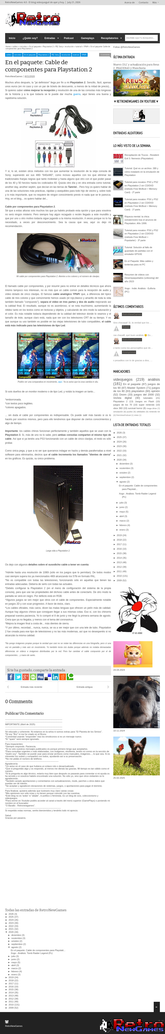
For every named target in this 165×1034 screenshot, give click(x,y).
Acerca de (130, 2)
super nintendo (146, 405)
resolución (65, 55)
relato (136, 415)
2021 (11, 929)
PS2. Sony (55, 55)
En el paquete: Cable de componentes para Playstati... (38, 950)
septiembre (17, 944)
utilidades (141, 411)
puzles (130, 411)
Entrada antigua (85, 687)
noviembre (16, 938)
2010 (11, 1004)
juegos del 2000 (144, 394)
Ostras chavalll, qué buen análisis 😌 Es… (131, 335)
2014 (11, 992)
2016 (11, 986)
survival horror (135, 408)
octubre (15, 941)
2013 (11, 995)
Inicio (12, 38)
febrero (15, 971)
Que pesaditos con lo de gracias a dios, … (131, 360)
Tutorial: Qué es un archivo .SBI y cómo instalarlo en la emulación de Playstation (142, 171)
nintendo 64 (154, 411)
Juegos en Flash (144, 401)
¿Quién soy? (30, 38)
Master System (136, 387)
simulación (118, 411)
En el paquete (30, 55)
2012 (11, 998)
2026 (11, 914)
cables (9, 55)
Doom (122, 394)
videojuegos (123, 379)
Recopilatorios (109, 38)
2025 (11, 917)
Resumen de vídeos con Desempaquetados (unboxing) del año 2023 (141, 278)
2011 (11, 1001)
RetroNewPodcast (123, 415)
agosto (15, 947)
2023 (11, 923)
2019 (11, 977)
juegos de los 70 (122, 405)
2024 (11, 920)
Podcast (69, 38)
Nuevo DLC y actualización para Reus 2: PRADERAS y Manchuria (136, 66)
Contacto (143, 2)
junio (14, 959)
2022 (11, 926)
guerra (76, 94)
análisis (154, 379)
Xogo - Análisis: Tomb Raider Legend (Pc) (32, 953)
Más (154, 2)
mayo (14, 962)
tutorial (76, 55)
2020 (11, 932)
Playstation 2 (43, 55)
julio (13, 956)
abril (13, 965)
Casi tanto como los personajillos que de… (131, 348)
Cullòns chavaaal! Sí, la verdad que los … (131, 322)
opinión (155, 391)
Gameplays (87, 38)
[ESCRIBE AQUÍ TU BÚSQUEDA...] (141, 38)
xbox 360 (118, 408)
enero (14, 974)
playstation (138, 391)
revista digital (122, 397)
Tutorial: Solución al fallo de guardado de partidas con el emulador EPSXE (138, 250)
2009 (11, 1007)
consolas (18, 55)
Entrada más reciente (31, 687)
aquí (60, 382)
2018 (11, 980)
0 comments (105, 55)
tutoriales (148, 398)
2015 (11, 989)
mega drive (152, 408)
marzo (14, 968)
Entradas (50, 38)
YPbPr (84, 55)
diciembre (16, 935)
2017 (11, 983)
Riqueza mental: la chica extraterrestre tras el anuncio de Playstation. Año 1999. (140, 220)
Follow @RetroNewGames (126, 47)
